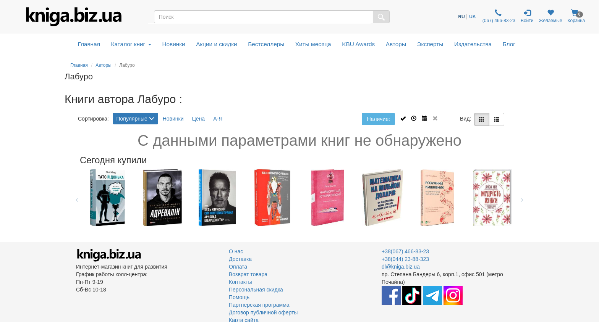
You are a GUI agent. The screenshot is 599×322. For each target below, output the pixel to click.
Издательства (473, 44)
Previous (77, 198)
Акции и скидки (216, 44)
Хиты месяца (313, 44)
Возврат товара (248, 274)
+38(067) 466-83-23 (405, 251)
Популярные (135, 119)
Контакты (240, 282)
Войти (527, 16)
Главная (89, 44)
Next (522, 198)
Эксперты (430, 44)
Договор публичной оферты (263, 312)
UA (472, 16)
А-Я (217, 119)
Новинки (173, 44)
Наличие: (378, 119)
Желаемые (550, 16)
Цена (198, 119)
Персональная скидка (256, 290)
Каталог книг (131, 44)
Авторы (396, 44)
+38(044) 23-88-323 (405, 259)
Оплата (238, 267)
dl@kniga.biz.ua (401, 267)
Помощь (239, 297)
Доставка (240, 259)
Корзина (576, 16)
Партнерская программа (259, 305)
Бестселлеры (266, 44)
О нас (236, 251)
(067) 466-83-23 (498, 16)
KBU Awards (358, 44)
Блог (509, 44)
